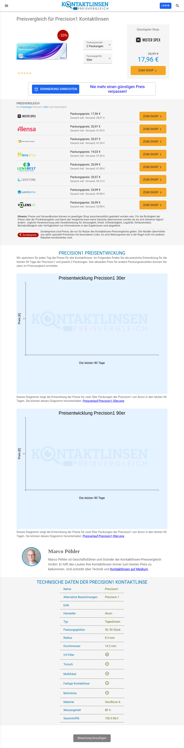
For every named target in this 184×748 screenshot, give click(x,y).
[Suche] (177, 5)
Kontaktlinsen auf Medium (129, 572)
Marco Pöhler (64, 555)
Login (166, 5)
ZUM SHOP (148, 70)
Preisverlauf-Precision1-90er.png (103, 539)
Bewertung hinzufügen (92, 741)
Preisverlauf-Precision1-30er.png (103, 404)
